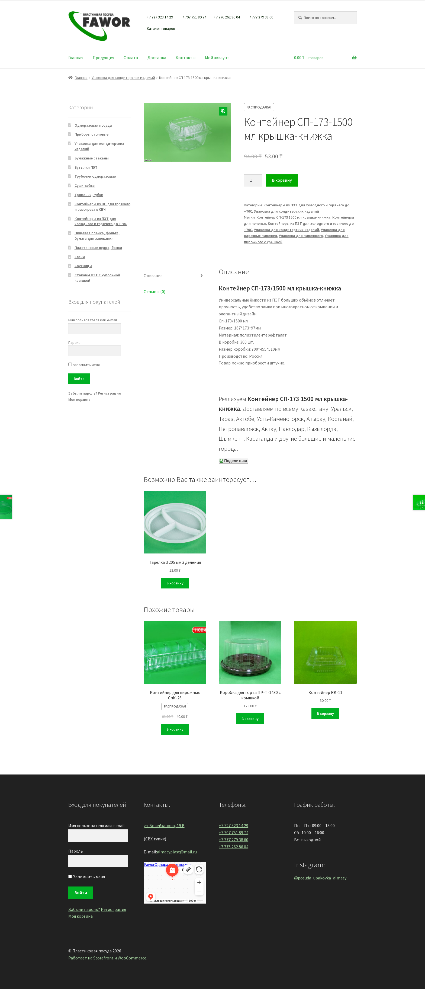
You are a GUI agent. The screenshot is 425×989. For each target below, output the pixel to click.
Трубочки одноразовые (95, 176)
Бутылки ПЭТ (86, 167)
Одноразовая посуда (93, 125)
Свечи (80, 256)
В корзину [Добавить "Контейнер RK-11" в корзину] (325, 713)
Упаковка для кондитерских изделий (123, 77)
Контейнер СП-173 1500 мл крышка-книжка (293, 217)
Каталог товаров (161, 28)
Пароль (74, 342)
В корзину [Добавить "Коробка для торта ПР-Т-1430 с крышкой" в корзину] (250, 718)
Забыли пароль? (82, 393)
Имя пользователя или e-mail (92, 320)
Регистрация (109, 393)
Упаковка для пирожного (301, 235)
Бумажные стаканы (92, 158)
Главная (75, 57)
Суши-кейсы (85, 185)
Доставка (156, 57)
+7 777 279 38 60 (260, 17)
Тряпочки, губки (89, 194)
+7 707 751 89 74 (193, 17)
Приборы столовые (91, 134)
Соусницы (83, 265)
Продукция (103, 57)
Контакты (185, 57)
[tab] (175, 276)
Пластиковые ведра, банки (98, 247)
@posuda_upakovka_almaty (320, 878)
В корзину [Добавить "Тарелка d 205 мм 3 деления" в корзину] (174, 583)
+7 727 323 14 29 (160, 17)
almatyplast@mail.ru (177, 851)
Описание (153, 275)
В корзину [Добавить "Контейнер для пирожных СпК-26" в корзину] (174, 729)
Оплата (131, 57)
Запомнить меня (84, 364)
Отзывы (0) (154, 291)
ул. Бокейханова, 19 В (164, 825)
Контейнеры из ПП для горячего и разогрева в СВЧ (102, 206)
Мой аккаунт (217, 57)
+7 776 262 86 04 (227, 17)
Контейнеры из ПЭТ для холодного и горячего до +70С (101, 221)
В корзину (282, 180)
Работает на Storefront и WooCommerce (107, 958)
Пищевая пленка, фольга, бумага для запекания (97, 236)
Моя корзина (79, 399)
